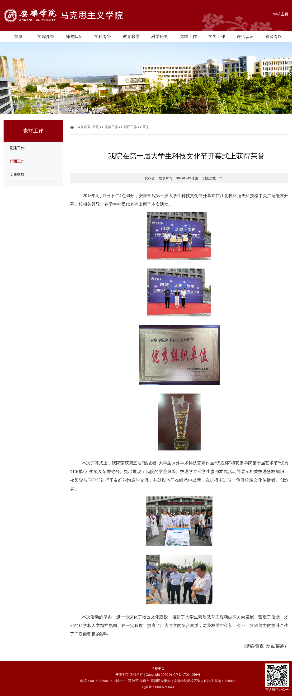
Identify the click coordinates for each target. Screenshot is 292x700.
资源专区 (273, 36)
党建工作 (17, 148)
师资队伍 (74, 36)
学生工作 (216, 36)
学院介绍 (45, 36)
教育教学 (131, 36)
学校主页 (280, 14)
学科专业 (102, 36)
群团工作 (17, 161)
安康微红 (17, 174)
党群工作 (188, 36)
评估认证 (245, 36)
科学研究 (159, 36)
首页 (18, 36)
